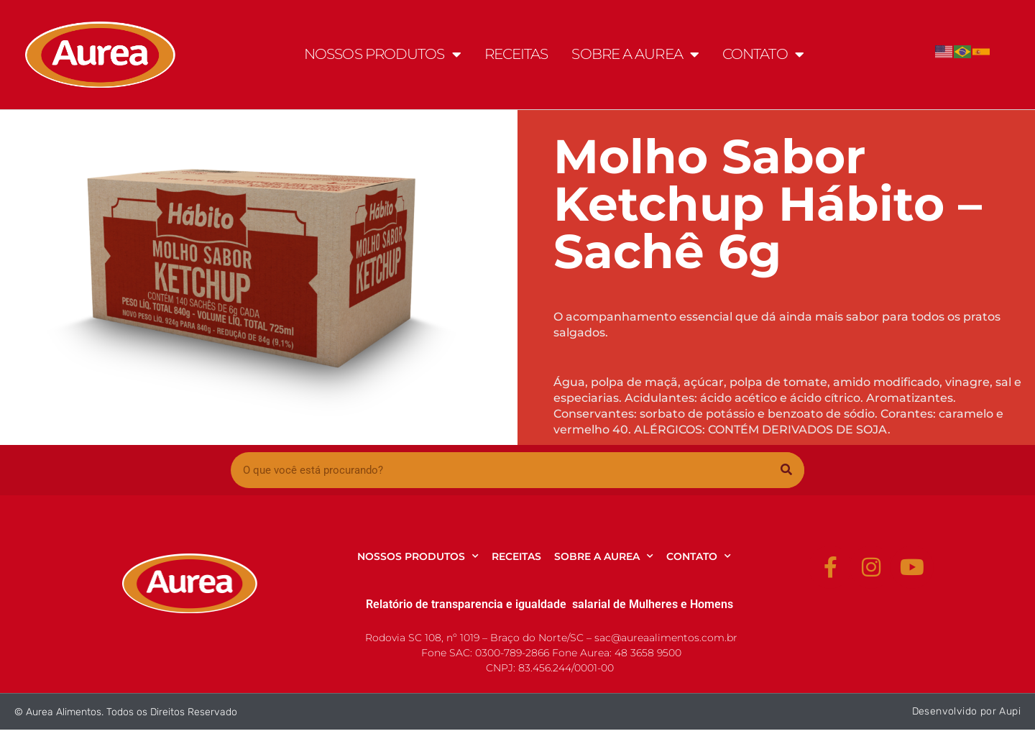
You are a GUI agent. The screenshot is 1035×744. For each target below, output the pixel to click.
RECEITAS (516, 54)
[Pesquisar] (786, 470)
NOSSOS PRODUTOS (382, 54)
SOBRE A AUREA (634, 54)
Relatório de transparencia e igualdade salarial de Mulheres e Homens (549, 604)
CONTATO (763, 54)
